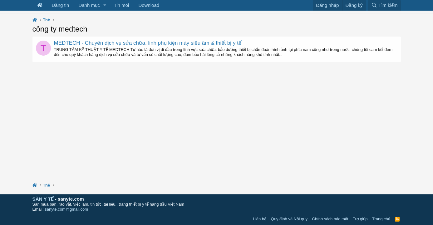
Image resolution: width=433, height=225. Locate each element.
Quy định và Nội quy (289, 219)
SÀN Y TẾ (43, 199)
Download (148, 5)
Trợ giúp (360, 219)
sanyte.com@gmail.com (66, 209)
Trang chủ (381, 219)
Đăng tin (60, 5)
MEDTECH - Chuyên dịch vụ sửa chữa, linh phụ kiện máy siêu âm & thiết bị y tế (147, 43)
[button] (105, 5)
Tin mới (121, 5)
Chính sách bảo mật (330, 219)
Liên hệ (259, 219)
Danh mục (89, 5)
